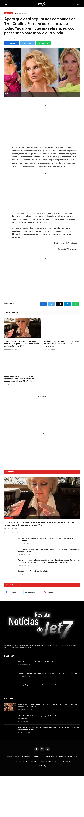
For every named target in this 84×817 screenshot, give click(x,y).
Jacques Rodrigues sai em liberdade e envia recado (37, 661)
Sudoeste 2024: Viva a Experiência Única (33, 571)
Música (62, 756)
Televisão (8, 13)
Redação (24, 13)
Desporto (72, 756)
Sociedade (36, 756)
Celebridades (13, 756)
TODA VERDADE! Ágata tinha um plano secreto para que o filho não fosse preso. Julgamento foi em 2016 (21, 343)
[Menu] (6, 3)
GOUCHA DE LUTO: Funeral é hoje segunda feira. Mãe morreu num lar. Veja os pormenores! (61, 343)
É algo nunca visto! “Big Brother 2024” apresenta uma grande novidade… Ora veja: (49, 673)
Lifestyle (25, 756)
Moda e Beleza (50, 756)
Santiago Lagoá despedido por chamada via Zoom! (37, 685)
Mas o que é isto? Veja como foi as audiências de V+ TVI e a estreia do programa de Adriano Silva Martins (19, 378)
